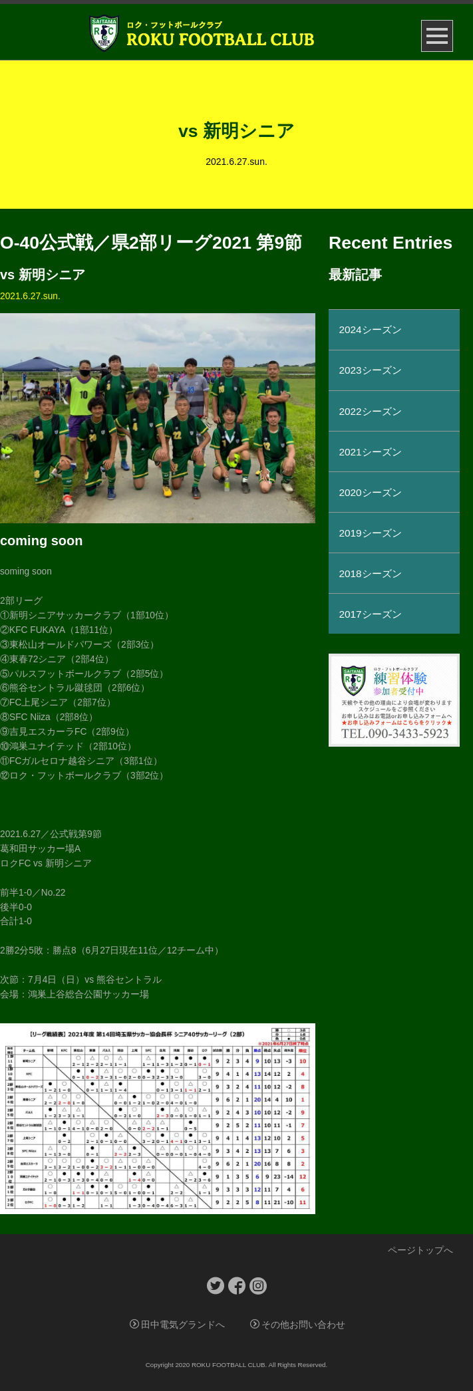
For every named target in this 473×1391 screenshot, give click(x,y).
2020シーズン (370, 492)
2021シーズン (370, 451)
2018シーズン (370, 573)
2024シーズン (370, 329)
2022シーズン (370, 411)
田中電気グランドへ (177, 1325)
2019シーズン (370, 533)
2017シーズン (370, 614)
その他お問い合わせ (297, 1325)
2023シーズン (370, 370)
